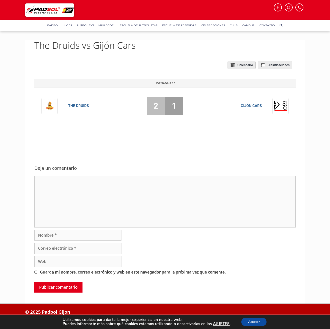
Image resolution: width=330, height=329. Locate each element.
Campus (248, 25)
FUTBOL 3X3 (85, 25)
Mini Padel (106, 25)
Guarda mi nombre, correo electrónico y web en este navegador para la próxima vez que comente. (133, 272)
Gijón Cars (251, 106)
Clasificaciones (275, 65)
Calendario (241, 65)
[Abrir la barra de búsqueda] (281, 25)
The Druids (78, 106)
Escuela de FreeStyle (179, 25)
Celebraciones (213, 25)
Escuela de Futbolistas (138, 25)
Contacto (267, 25)
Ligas (68, 25)
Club (234, 25)
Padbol (53, 25)
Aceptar (254, 322)
